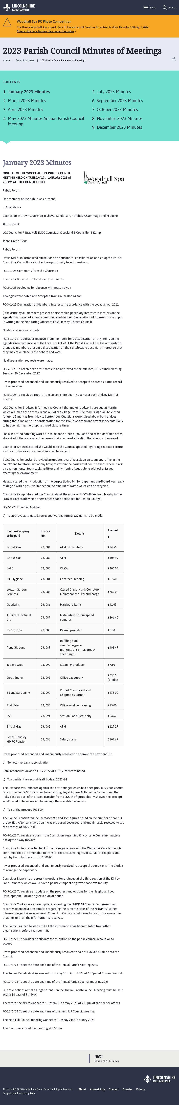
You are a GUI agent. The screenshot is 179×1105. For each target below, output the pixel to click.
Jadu (32, 1093)
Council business (25, 60)
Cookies (127, 1089)
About (82, 1089)
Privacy (140, 1089)
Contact (114, 1089)
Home (6, 60)
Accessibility (97, 1089)
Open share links (173, 59)
